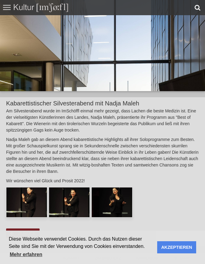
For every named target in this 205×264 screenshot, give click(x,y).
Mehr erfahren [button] (26, 254)
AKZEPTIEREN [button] (176, 247)
